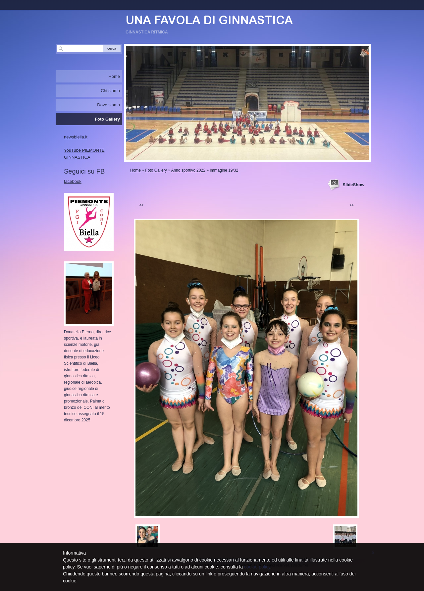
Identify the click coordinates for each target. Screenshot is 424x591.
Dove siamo (108, 104)
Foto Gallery (156, 170)
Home (135, 170)
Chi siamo (110, 90)
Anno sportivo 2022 (188, 170)
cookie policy (257, 566)
